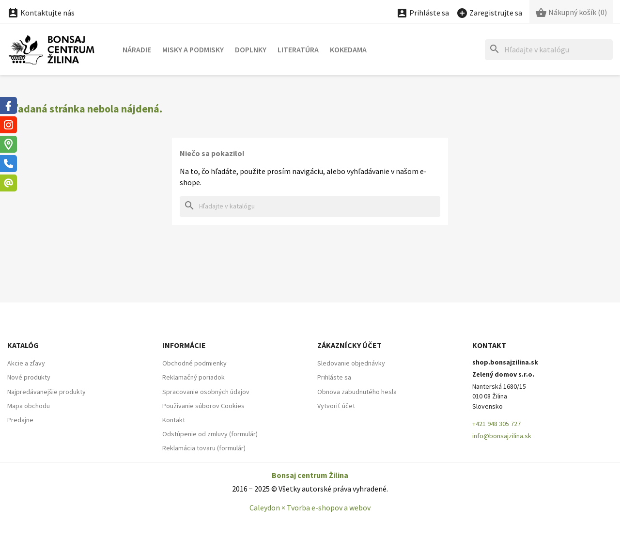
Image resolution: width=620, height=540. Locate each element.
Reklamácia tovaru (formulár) (204, 448)
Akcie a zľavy (26, 363)
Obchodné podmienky (194, 363)
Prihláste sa (334, 377)
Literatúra (298, 49)
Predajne (20, 419)
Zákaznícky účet (349, 345)
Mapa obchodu (28, 405)
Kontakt (173, 419)
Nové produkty (28, 377)
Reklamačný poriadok (193, 377)
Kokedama (348, 49)
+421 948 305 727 (496, 423)
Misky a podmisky (193, 49)
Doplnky (250, 49)
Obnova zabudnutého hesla (357, 391)
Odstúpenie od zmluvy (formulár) (210, 433)
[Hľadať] (549, 49)
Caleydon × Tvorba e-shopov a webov (310, 507)
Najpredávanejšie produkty (46, 391)
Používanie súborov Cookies (203, 405)
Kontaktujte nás (41, 12)
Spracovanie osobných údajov (205, 391)
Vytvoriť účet (336, 405)
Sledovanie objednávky (351, 363)
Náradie (137, 49)
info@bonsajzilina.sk (501, 435)
